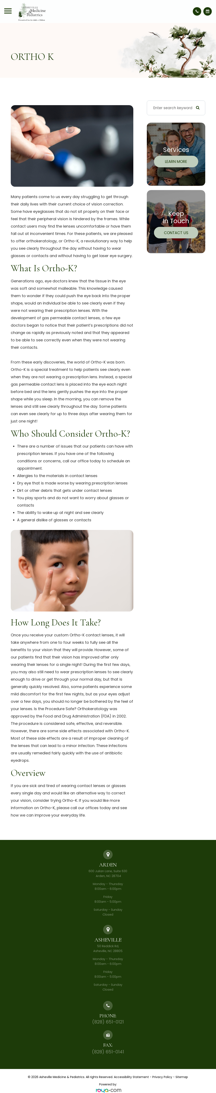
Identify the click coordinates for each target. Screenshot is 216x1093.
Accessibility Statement (131, 1077)
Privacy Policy (162, 1077)
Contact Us (176, 232)
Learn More (176, 161)
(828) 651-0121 (108, 1021)
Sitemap (182, 1077)
